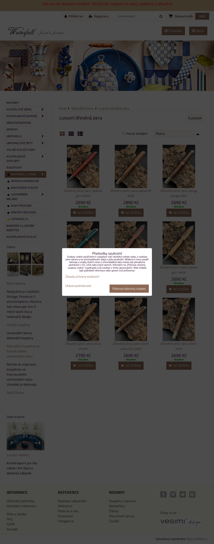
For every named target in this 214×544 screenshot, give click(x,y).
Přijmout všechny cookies (129, 288)
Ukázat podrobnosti (78, 286)
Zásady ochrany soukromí (82, 276)
